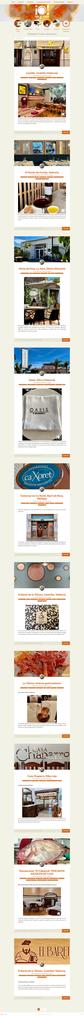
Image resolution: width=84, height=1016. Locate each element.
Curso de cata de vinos (43, 2)
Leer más (66, 132)
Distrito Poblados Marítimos (31, 880)
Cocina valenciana (48, 77)
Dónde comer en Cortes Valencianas (42, 178)
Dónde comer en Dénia (59, 273)
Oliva (64, 384)
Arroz (45, 687)
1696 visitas (39, 132)
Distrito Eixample (60, 687)
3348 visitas (38, 930)
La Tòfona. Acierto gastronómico (42, 683)
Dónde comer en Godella (42, 79)
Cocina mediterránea (32, 77)
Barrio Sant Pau (49, 176)
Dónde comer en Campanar (58, 176)
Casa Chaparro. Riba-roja (42, 776)
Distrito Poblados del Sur (61, 599)
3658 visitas (39, 643)
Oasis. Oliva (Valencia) (42, 380)
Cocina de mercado (24, 77)
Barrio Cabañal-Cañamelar (42, 880)
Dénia (49, 273)
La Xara (52, 273)
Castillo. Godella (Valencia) (42, 73)
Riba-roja (59, 780)
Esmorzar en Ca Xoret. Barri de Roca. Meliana (42, 497)
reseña (34, 985)
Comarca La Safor (59, 384)
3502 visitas (39, 340)
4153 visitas (39, 830)
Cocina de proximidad (53, 878)
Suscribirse (30, 2)
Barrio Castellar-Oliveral (42, 600)
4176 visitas (38, 554)
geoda (22, 818)
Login (82, 1014)
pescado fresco (46, 878)
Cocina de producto (40, 77)
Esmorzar (47, 503)
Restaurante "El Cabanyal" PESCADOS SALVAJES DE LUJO (42, 872)
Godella (54, 77)
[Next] (45, 1009)
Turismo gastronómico (32, 384)
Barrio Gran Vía (53, 687)
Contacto (21, 2)
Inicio (13, 2)
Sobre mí (70, 2)
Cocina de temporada (59, 503)
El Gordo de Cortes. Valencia (42, 172)
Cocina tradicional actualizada (33, 176)
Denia (31, 273)
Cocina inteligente (60, 77)
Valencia (28, 599)
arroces (48, 687)
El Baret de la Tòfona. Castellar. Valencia (42, 594)
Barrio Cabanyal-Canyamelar (53, 880)
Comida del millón (59, 2)
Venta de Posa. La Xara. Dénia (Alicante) (42, 268)
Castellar (54, 599)
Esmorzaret (52, 503)
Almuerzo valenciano (42, 504)
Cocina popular (48, 599)
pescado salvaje (61, 878)
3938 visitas (39, 455)
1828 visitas (39, 228)
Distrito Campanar (43, 176)
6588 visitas (39, 997)
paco (49, 75)
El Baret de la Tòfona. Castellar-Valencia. (42, 970)
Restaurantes (24, 132)
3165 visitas (38, 736)
